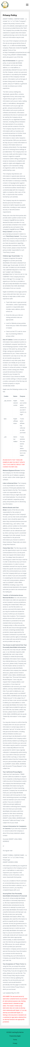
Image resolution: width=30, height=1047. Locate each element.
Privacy (15, 1043)
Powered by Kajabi (15, 1036)
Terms (15, 1040)
